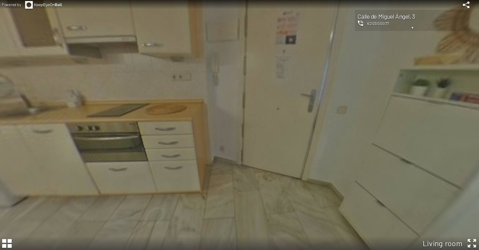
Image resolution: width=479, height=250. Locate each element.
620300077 (378, 23)
